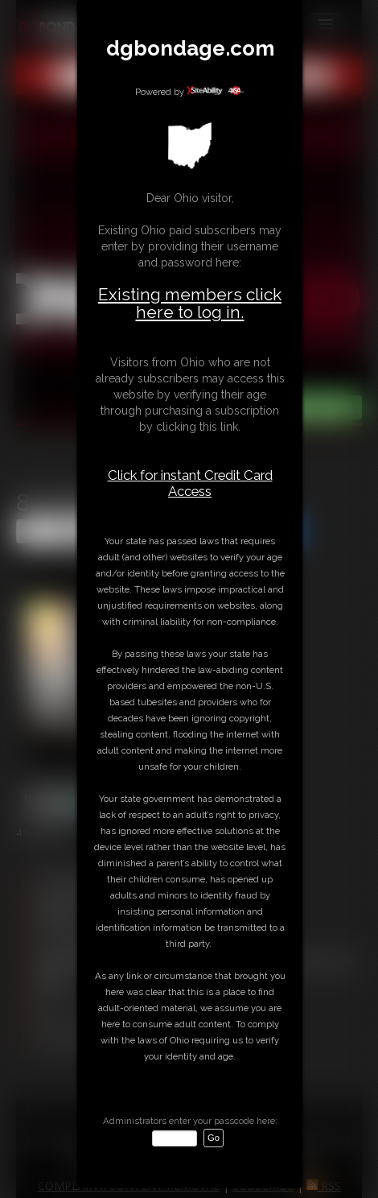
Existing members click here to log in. (189, 303)
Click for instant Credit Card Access (190, 483)
